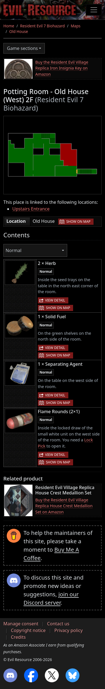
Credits (18, 637)
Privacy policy (68, 630)
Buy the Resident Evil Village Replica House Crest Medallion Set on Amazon (64, 506)
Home (8, 25)
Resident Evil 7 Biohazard (42, 25)
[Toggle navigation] (94, 9)
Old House (18, 31)
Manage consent (20, 624)
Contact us (58, 624)
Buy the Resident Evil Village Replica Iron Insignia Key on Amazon (61, 68)
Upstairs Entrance (31, 209)
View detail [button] (55, 300)
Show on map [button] (78, 221)
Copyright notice (28, 630)
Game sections (22, 48)
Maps (75, 25)
